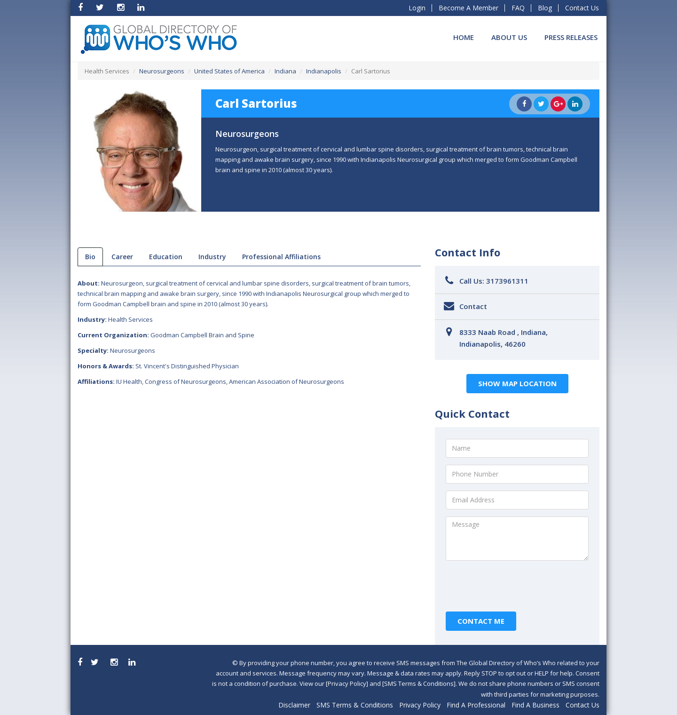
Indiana (285, 71)
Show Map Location (517, 383)
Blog (545, 7)
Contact (473, 306)
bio (90, 256)
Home (463, 37)
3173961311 (507, 281)
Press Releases (571, 37)
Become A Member (468, 7)
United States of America (229, 71)
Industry (212, 256)
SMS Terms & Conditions (354, 704)
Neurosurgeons (161, 71)
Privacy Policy (420, 704)
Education (165, 256)
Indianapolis (323, 71)
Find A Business (535, 704)
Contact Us (582, 7)
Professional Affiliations (281, 256)
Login (417, 7)
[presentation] (517, 586)
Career (122, 256)
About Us (509, 37)
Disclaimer (294, 704)
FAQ (518, 7)
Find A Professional (476, 704)
